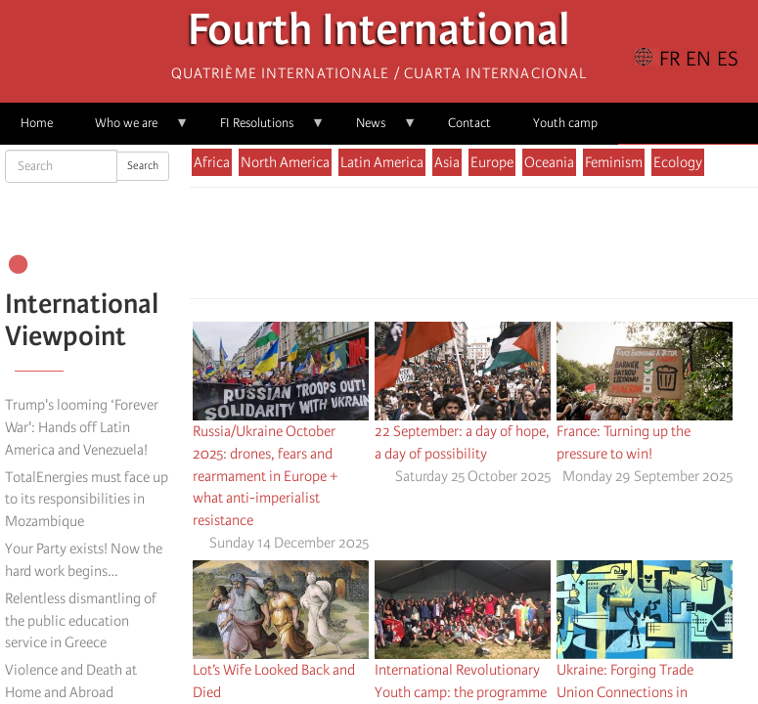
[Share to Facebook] (418, 248)
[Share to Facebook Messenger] (473, 248)
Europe (491, 162)
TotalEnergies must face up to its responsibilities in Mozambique (86, 499)
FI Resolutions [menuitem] (262, 129)
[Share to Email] (501, 248)
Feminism (614, 162)
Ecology (677, 162)
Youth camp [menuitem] (565, 122)
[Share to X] (446, 248)
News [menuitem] (376, 129)
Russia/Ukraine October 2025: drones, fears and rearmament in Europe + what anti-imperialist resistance (265, 475)
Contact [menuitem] (469, 122)
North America (285, 162)
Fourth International (379, 35)
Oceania (549, 162)
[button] (528, 248)
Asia (447, 162)
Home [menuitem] (37, 122)
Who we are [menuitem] (131, 129)
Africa (212, 162)
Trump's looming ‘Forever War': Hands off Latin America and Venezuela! (81, 427)
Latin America (382, 162)
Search (142, 165)
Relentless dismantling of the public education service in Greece (80, 621)
